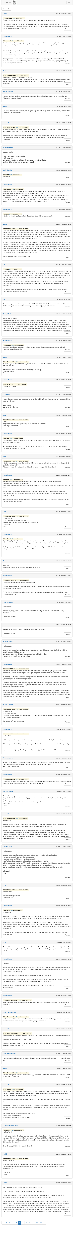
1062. (17, 75)
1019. (17, 362)
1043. (11, 479)
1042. (17, 516)
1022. (17, 1017)
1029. (16, 818)
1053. (10, 269)
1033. (17, 734)
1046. (17, 420)
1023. (20, 1000)
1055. (12, 189)
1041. (11, 539)
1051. (17, 228)
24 (41, 1223)
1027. (17, 890)
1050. (12, 345)
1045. (11, 438)
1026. (11, 910)
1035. (17, 669)
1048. (15, 384)
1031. (17, 779)
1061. (12, 41)
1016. (12, 1089)
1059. (17, 127)
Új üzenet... (6, 9)
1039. (17, 580)
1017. (12, 1130)
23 (37, 1223)
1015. (17, 1158)
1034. (17, 709)
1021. (20, 1033)
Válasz (67, 29)
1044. (17, 461)
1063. (13, 18)
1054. (10, 175)
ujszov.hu (7, 3)
